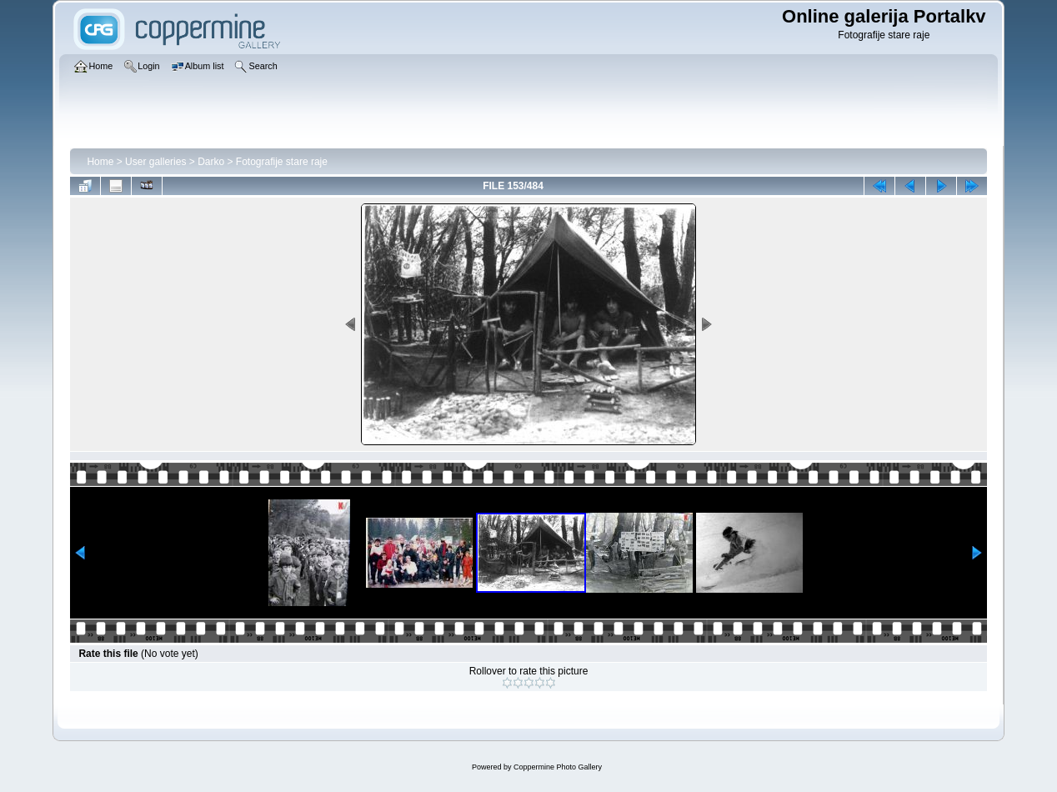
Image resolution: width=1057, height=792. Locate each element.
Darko (211, 162)
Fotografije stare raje (282, 162)
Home (100, 162)
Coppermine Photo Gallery (557, 767)
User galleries (155, 162)
